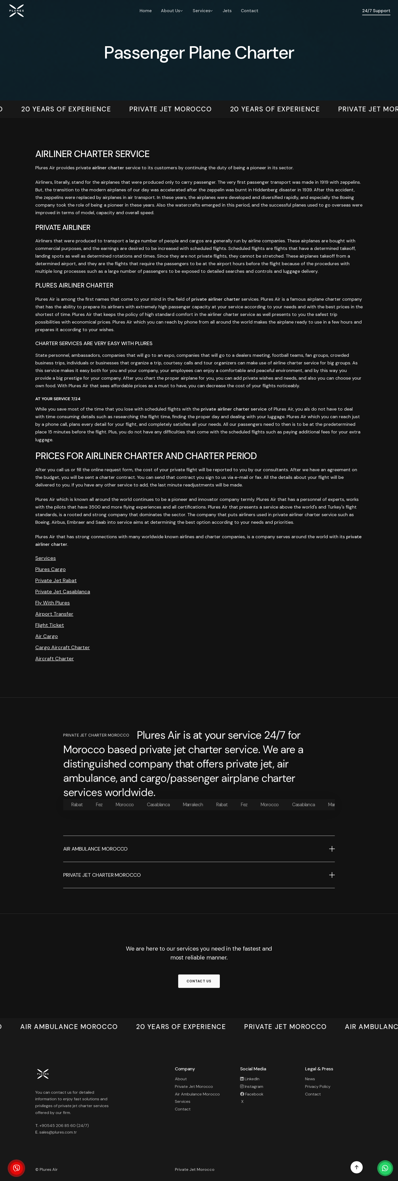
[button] (199, 849)
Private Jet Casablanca (62, 591)
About (181, 1079)
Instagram (251, 1086)
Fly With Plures (52, 603)
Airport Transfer (54, 614)
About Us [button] (172, 10)
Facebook (251, 1094)
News (310, 1079)
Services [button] (203, 10)
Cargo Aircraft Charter (62, 647)
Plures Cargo (50, 569)
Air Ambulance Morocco (197, 1094)
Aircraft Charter (54, 658)
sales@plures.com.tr (58, 1132)
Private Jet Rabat (56, 580)
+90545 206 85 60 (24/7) (64, 1125)
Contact (249, 10)
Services (45, 558)
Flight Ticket (49, 625)
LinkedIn (249, 1079)
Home (146, 10)
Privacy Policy (317, 1086)
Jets (227, 10)
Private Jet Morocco (194, 1086)
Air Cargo (46, 636)
